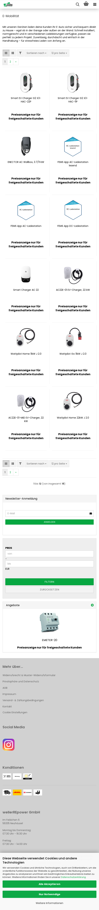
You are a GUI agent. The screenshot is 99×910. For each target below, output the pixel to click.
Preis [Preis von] (8, 548)
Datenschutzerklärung (73, 877)
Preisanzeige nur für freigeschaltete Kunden (49, 648)
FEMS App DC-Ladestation (72, 226)
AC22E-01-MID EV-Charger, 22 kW (26, 419)
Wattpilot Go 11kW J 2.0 (72, 354)
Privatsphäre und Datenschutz (21, 681)
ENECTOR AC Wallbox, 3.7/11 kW (26, 162)
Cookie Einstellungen (15, 712)
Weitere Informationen (49, 903)
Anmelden (49, 521)
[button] (6, 53)
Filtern (49, 582)
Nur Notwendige (49, 894)
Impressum (9, 694)
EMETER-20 (49, 640)
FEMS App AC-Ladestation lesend (73, 163)
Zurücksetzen (49, 589)
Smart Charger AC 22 (26, 290)
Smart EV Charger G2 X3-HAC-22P (26, 99)
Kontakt (7, 706)
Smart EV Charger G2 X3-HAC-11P (73, 99)
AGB (5, 688)
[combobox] (36, 53)
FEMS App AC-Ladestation (26, 226)
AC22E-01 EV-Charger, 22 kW (73, 290)
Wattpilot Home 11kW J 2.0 (26, 354)
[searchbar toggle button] (77, 4)
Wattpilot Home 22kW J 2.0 (73, 417)
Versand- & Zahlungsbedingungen (23, 700)
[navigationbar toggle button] (94, 4)
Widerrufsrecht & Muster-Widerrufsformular (29, 675)
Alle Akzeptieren (49, 884)
